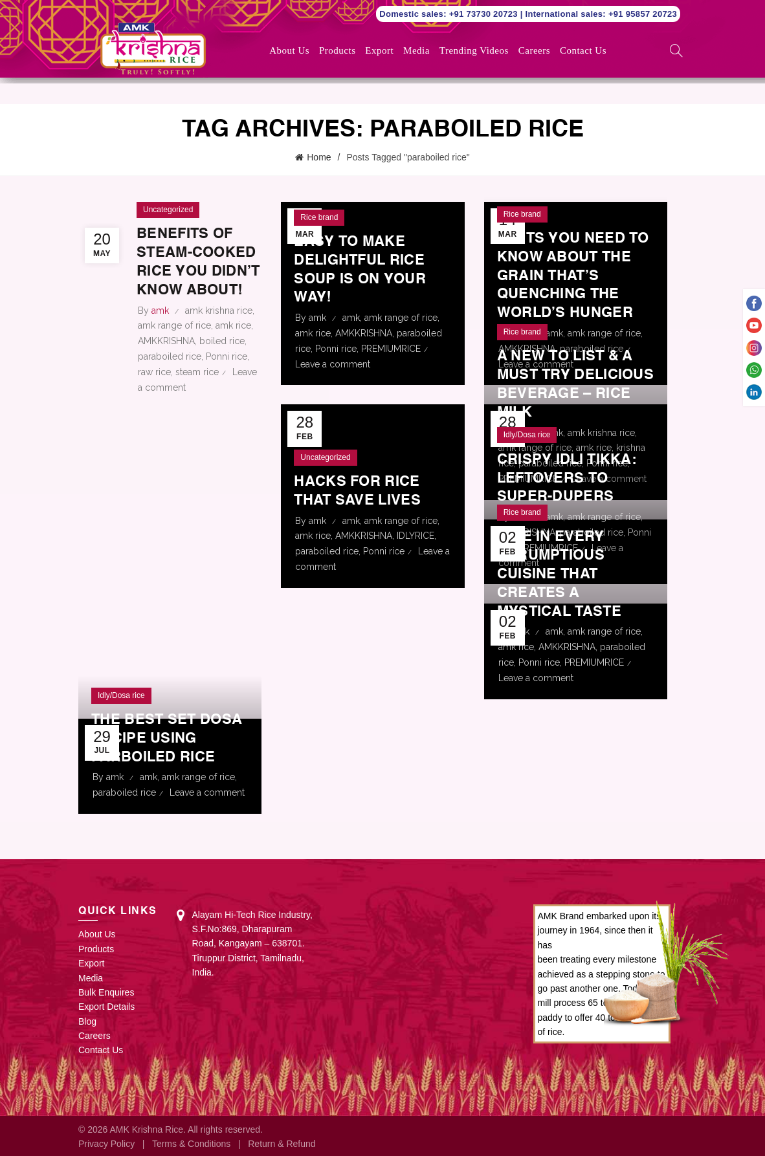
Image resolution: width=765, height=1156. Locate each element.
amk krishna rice (218, 327)
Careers (534, 50)
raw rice (154, 389)
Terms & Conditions (191, 1142)
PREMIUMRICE (391, 347)
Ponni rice (226, 374)
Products (337, 50)
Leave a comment (332, 362)
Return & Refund (281, 1142)
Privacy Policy (106, 1142)
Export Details (106, 1005)
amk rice (233, 343)
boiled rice (222, 358)
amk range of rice (174, 343)
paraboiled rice (169, 374)
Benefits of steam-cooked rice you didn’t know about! (194, 270)
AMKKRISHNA (166, 358)
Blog (87, 1019)
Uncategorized (168, 208)
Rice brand (319, 215)
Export (379, 50)
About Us (289, 50)
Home (319, 156)
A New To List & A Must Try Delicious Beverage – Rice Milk (572, 374)
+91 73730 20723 (484, 14)
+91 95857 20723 (642, 14)
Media (416, 50)
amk (351, 316)
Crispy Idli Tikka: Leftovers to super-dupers (573, 476)
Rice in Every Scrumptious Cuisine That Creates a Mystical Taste (565, 573)
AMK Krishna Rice (146, 1128)
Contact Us (583, 50)
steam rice (197, 389)
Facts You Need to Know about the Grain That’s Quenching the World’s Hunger (571, 275)
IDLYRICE (415, 534)
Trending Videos (474, 50)
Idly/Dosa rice (527, 433)
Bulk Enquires (106, 991)
